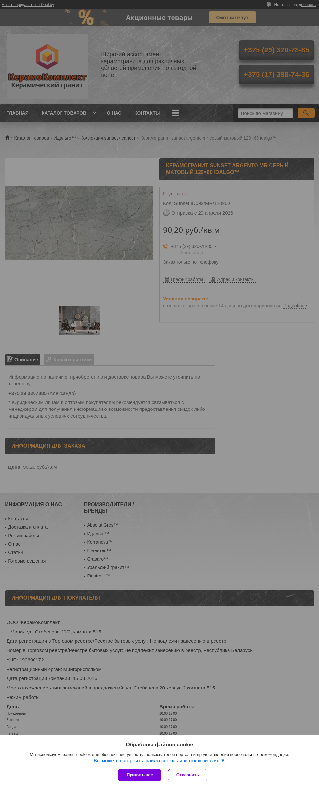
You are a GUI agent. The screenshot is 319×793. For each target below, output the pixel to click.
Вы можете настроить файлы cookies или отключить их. (157, 760)
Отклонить (187, 774)
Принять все (140, 774)
